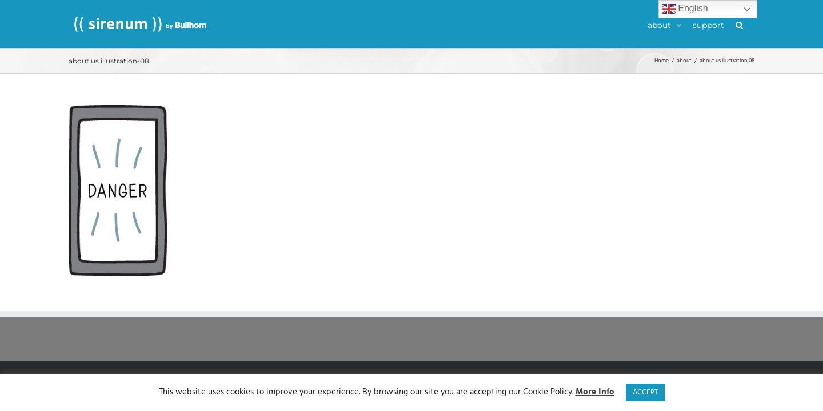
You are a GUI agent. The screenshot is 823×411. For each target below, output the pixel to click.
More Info (595, 392)
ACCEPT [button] (645, 392)
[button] (750, 24)
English (685, 9)
